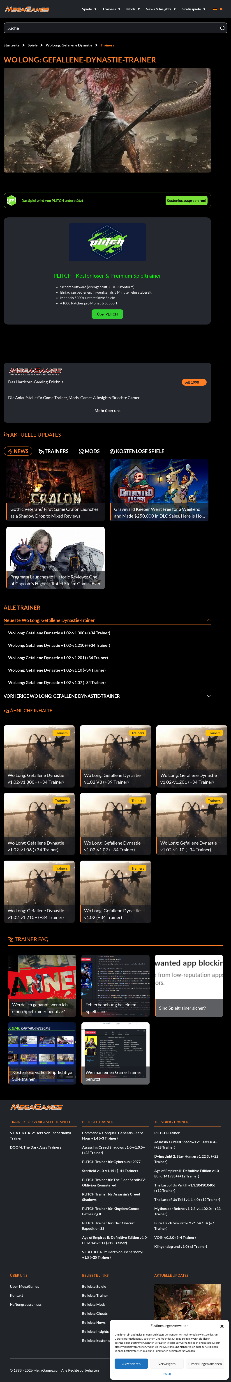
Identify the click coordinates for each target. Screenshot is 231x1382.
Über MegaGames (24, 1286)
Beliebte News (94, 1322)
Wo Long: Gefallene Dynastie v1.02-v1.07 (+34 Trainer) (57, 682)
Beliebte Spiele (94, 1286)
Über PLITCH (107, 314)
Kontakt (16, 1295)
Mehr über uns (107, 410)
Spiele (33, 45)
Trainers (107, 45)
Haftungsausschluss (26, 1304)
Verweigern (167, 1364)
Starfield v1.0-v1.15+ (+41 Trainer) (110, 1170)
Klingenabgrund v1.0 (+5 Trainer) (180, 1246)
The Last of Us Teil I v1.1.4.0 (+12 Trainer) (187, 1199)
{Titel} (167, 1374)
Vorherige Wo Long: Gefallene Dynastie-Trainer (62, 696)
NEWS (17, 451)
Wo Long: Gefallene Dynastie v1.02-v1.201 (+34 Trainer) (58, 657)
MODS (89, 451)
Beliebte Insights (95, 1331)
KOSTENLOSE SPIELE (137, 451)
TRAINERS (53, 451)
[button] (222, 1325)
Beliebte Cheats (95, 1313)
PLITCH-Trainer (167, 1133)
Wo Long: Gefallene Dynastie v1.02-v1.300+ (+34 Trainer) (59, 632)
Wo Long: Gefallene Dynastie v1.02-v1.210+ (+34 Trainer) (59, 645)
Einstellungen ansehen (205, 1364)
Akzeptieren (131, 1364)
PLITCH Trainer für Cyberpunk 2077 (111, 1161)
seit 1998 (192, 382)
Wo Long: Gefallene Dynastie (69, 45)
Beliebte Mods (93, 1304)
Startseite (12, 45)
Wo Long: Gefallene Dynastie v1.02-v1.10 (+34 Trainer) (57, 670)
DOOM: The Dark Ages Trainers (35, 1147)
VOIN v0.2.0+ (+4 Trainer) (175, 1237)
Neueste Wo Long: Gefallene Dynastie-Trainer (49, 620)
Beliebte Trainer (95, 1295)
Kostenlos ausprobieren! (186, 200)
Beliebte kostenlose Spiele (103, 1340)
